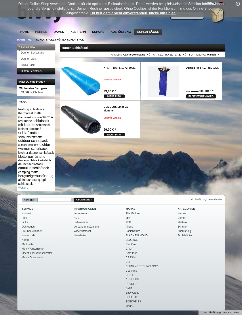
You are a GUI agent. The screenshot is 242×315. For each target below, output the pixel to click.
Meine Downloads (32, 257)
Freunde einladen (32, 231)
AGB (76, 217)
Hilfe (24, 217)
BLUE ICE (132, 239)
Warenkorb (28, 235)
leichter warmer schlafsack (34, 146)
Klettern (78, 31)
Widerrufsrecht (82, 231)
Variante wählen (112, 79)
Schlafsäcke (148, 31)
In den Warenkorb (201, 96)
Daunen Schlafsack (31, 52)
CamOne (131, 244)
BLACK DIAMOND (137, 235)
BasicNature (133, 231)
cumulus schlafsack (33, 168)
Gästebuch (28, 226)
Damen (59, 31)
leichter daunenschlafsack (36, 152)
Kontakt (26, 213)
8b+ (128, 217)
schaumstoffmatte (30, 137)
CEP (128, 261)
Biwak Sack (26, 65)
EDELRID (131, 297)
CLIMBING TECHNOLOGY (142, 266)
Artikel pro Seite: (165, 54)
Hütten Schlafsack (70, 39)
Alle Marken (133, 213)
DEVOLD (131, 283)
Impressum (80, 213)
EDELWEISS (133, 301)
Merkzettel (28, 244)
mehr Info (114, 96)
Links (25, 222)
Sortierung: (197, 54)
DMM (129, 288)
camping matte (28, 172)
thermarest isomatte (30, 117)
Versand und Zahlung (86, 226)
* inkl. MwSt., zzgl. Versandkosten (205, 199)
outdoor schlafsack (33, 141)
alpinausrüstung (29, 180)
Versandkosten (231, 312)
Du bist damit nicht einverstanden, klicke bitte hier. (133, 13)
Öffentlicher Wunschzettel (37, 253)
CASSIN (131, 257)
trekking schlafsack (31, 109)
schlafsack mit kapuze (33, 123)
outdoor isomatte (28, 144)
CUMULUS (132, 279)
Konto (25, 239)
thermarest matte (30, 113)
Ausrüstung (121, 31)
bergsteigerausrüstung (35, 176)
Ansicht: (116, 54)
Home (24, 31)
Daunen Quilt (27, 59)
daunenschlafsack (30, 164)
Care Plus (131, 253)
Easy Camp (132, 292)
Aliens (129, 226)
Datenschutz (81, 222)
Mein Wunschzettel (33, 248)
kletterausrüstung (32, 156)
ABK (128, 222)
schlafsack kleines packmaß (34, 127)
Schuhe (98, 31)
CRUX (129, 275)
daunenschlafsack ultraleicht (35, 160)
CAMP (129, 248)
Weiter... (23, 187)
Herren (41, 31)
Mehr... (130, 306)
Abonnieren (84, 199)
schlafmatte (28, 133)
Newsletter (29, 199)
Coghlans (131, 270)
